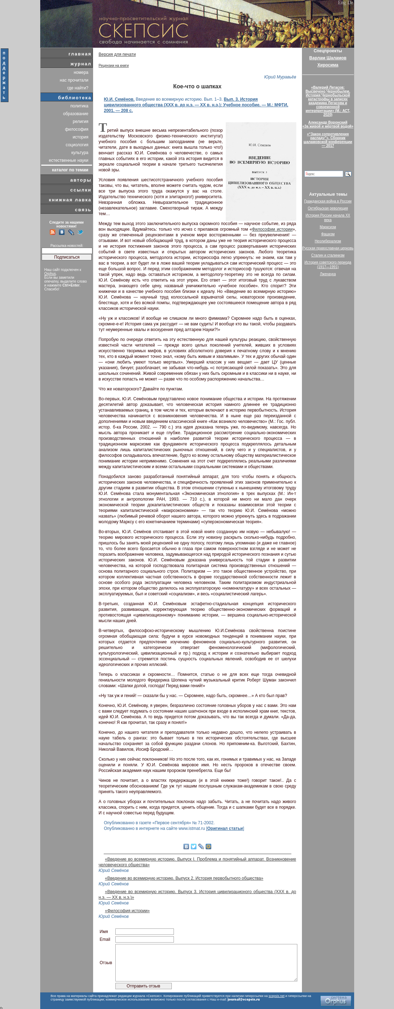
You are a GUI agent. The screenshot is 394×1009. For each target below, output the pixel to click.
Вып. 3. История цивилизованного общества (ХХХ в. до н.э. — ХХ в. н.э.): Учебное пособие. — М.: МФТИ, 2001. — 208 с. (196, 105)
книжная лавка (70, 199)
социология (77, 144)
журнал (81, 63)
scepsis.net (277, 996)
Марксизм (328, 227)
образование (76, 113)
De (350, 2)
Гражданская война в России (327, 201)
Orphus (50, 274)
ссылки (80, 190)
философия (76, 129)
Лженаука (328, 274)
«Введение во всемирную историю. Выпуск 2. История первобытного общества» (184, 878)
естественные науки (68, 160)
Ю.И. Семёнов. (119, 99)
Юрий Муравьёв (280, 77)
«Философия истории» (127, 910)
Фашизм (327, 234)
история (81, 137)
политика (80, 106)
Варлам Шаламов (327, 57)
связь (83, 209)
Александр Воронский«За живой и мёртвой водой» (327, 124)
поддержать (4, 75)
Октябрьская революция (328, 208)
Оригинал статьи (225, 828)
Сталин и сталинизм (327, 255)
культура (79, 152)
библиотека (75, 97)
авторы (80, 180)
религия (80, 121)
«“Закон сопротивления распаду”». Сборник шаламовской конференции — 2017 (328, 140)
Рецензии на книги (114, 65)
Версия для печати (117, 54)
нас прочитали (74, 80)
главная (79, 54)
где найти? (78, 87)
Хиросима (327, 65)
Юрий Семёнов (114, 870)
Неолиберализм (328, 241)
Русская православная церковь (328, 248)
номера (81, 72)
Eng (342, 2)
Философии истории (272, 229)
